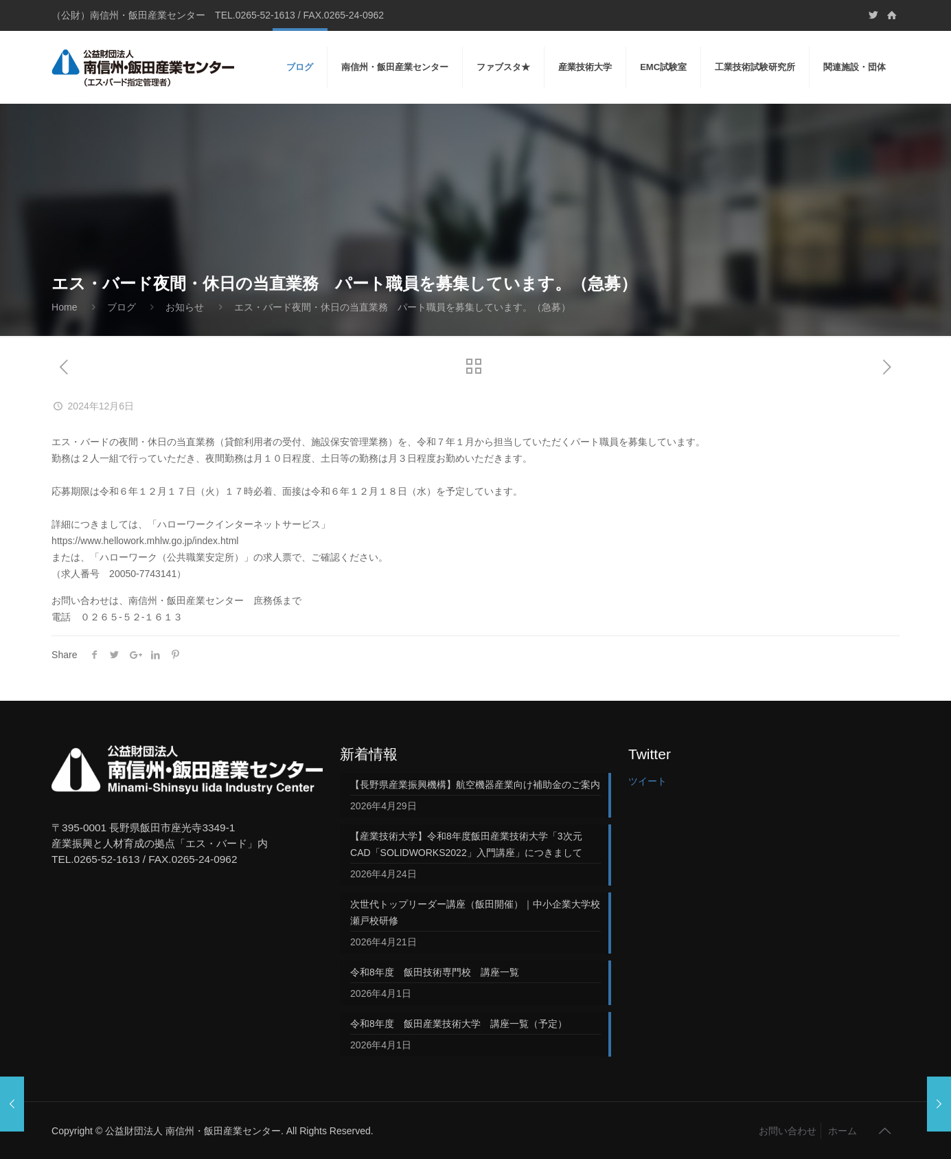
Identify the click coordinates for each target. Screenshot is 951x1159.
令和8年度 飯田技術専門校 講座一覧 (434, 972)
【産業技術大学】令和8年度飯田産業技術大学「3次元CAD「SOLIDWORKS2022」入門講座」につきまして (466, 844)
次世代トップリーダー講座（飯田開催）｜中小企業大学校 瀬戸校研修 (475, 912)
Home (64, 307)
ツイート (647, 781)
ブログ (121, 307)
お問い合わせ (787, 1130)
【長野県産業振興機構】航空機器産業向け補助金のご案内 (475, 784)
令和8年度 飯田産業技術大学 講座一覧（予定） (458, 1023)
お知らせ (184, 307)
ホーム (842, 1130)
